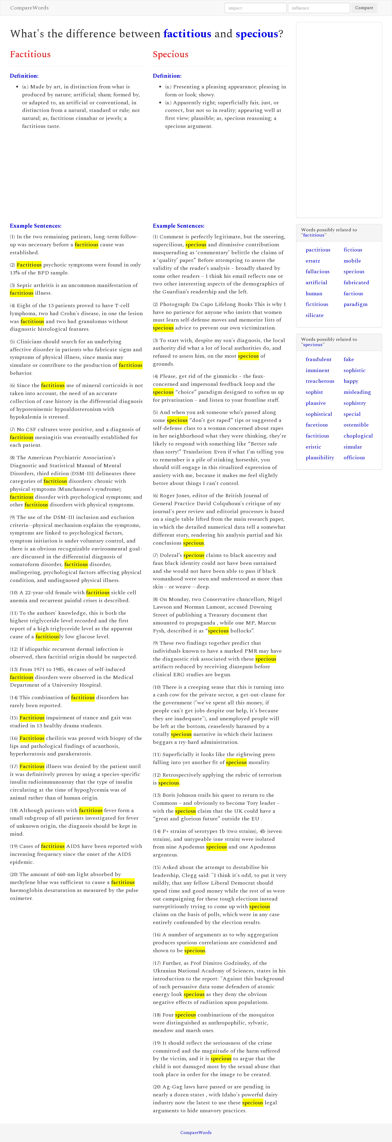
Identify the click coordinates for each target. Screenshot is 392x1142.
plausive (316, 403)
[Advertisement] (77, 176)
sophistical (319, 414)
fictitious (317, 304)
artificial (316, 282)
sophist (314, 392)
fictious (353, 250)
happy (351, 381)
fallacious (318, 271)
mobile (352, 261)
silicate (315, 315)
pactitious (318, 250)
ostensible (356, 425)
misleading (357, 392)
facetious (317, 425)
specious (257, 34)
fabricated (356, 282)
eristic (313, 447)
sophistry (355, 403)
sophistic (355, 370)
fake (349, 359)
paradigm (356, 304)
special (352, 414)
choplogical (358, 436)
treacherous (320, 381)
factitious (187, 34)
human (314, 293)
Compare (364, 8)
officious (354, 457)
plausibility (320, 457)
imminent (318, 370)
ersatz (313, 261)
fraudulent (319, 359)
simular (353, 447)
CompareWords (29, 8)
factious (353, 293)
